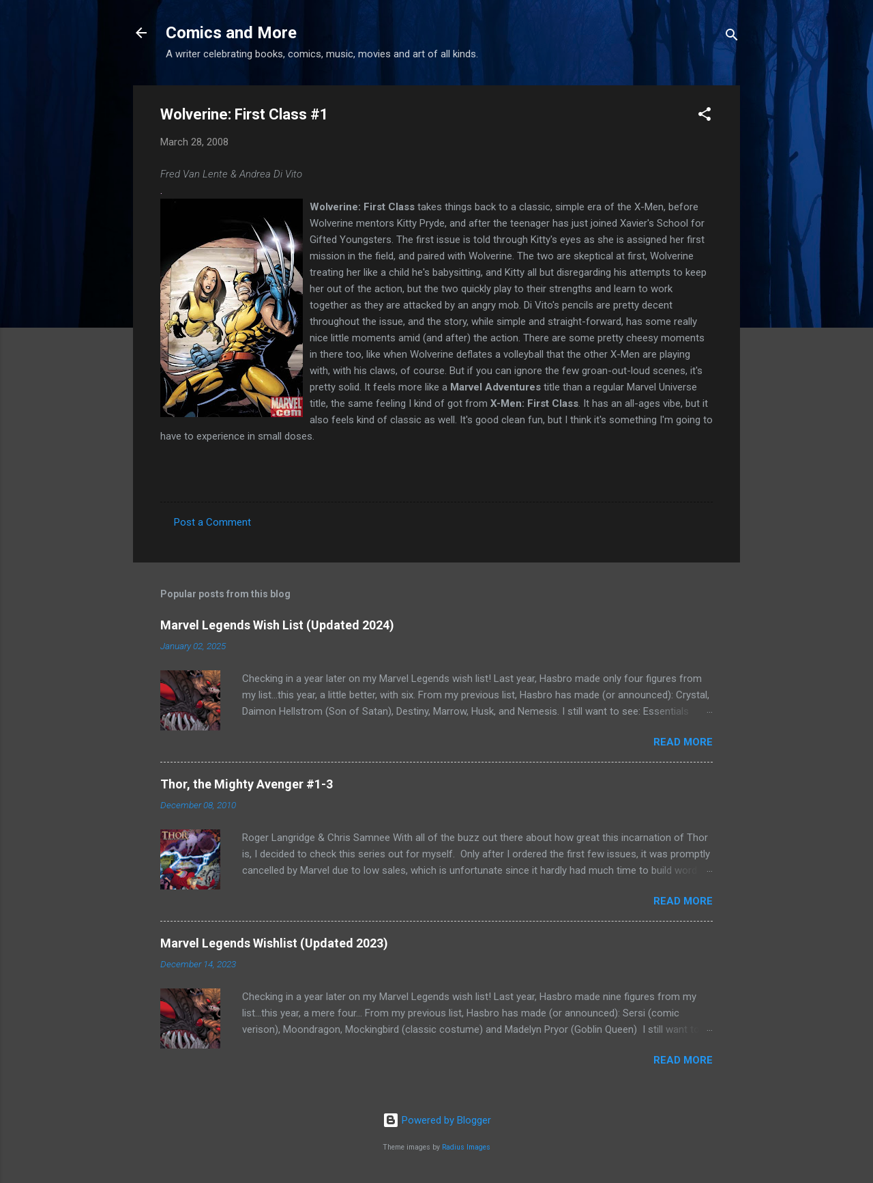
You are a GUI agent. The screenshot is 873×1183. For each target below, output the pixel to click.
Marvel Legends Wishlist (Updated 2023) (274, 943)
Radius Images (466, 1147)
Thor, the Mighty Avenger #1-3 (246, 784)
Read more (683, 742)
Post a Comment (212, 522)
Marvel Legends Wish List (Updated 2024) (277, 625)
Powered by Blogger (437, 1120)
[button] (704, 116)
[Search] (732, 37)
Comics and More (231, 32)
